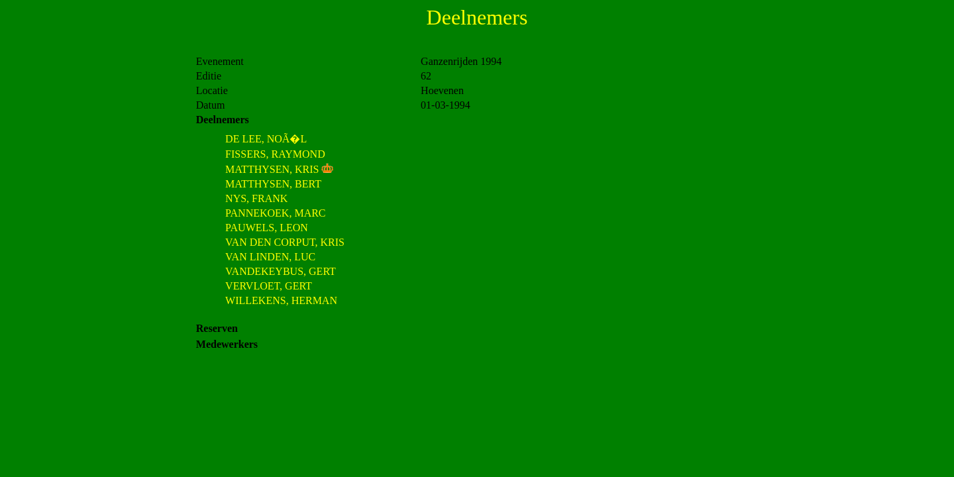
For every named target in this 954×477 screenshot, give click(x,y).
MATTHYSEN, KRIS (272, 169)
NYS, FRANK (256, 198)
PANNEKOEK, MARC (275, 213)
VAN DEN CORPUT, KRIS (284, 242)
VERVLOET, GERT (268, 286)
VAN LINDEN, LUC (270, 256)
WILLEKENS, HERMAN (281, 300)
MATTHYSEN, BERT (273, 183)
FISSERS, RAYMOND (275, 154)
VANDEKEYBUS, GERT (280, 271)
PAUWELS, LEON (266, 227)
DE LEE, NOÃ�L (266, 138)
